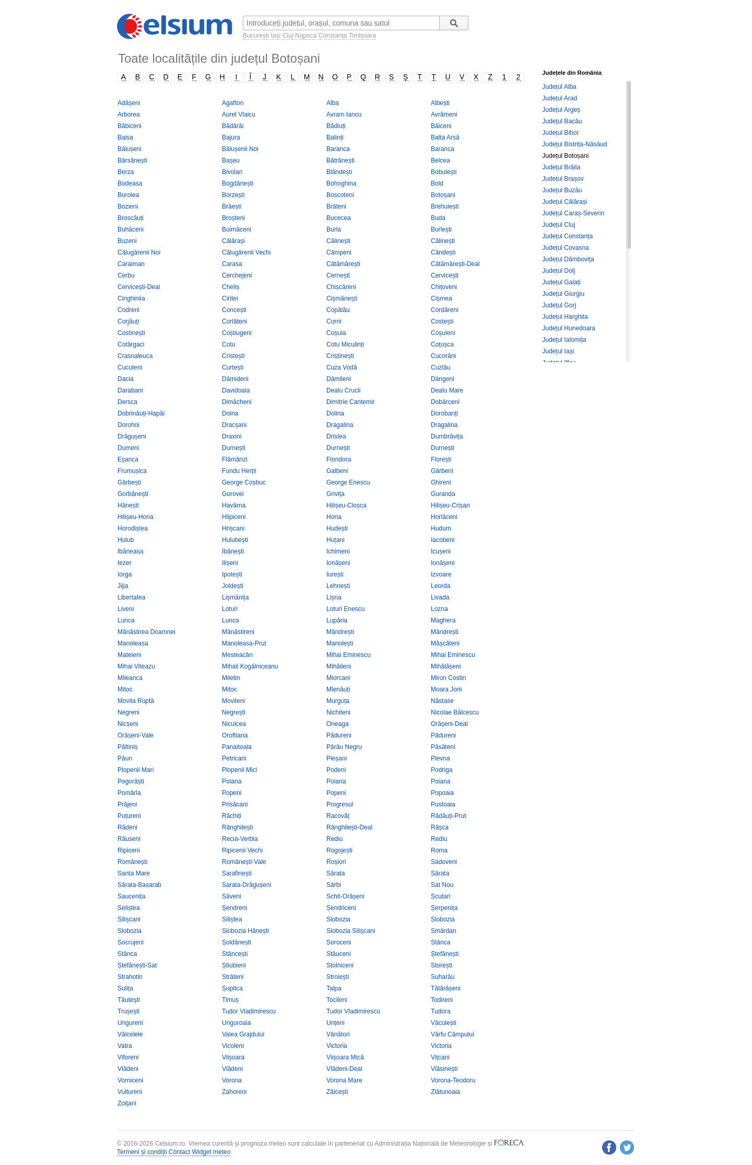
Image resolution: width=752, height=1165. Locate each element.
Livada (440, 597)
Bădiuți (336, 126)
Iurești (335, 574)
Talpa (334, 988)
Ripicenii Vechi (242, 850)
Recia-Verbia (240, 839)
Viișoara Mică (345, 1057)
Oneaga (337, 724)
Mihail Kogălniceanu (250, 666)
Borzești (233, 195)
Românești (132, 862)
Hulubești (235, 540)
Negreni (128, 712)
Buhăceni (131, 229)
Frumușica (132, 471)
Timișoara (362, 35)
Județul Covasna (565, 247)
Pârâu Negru (344, 747)
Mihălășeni (446, 666)
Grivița (335, 494)
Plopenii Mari (136, 770)
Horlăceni (444, 517)
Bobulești (443, 172)
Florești (441, 459)
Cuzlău (440, 367)
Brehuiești (445, 206)
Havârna (233, 505)
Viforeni (128, 1057)
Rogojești (339, 850)
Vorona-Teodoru (453, 1080)
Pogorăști (131, 781)
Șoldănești (236, 942)
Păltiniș (128, 747)
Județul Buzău (562, 190)
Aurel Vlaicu (238, 114)
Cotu (228, 344)
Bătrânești (340, 160)
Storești (441, 965)
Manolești (339, 643)
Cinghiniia (131, 298)
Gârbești (129, 482)
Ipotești (232, 574)
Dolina (335, 413)
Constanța (333, 35)
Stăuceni (338, 954)
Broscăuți (131, 218)
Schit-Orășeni (345, 896)
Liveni (126, 609)
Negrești (233, 712)
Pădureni (338, 735)
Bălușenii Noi (240, 149)
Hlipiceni (233, 517)
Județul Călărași (564, 201)
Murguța (337, 701)
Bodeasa (130, 183)
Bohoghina (341, 183)
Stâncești (235, 954)
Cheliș (230, 287)
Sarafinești (237, 873)
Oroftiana (235, 735)
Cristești (233, 356)
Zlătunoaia (445, 1091)
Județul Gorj (559, 305)
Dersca (127, 402)
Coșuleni (443, 333)
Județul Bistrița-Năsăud (574, 144)
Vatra (125, 1045)
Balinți (335, 137)
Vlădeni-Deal (344, 1068)
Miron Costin (448, 678)
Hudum (441, 528)
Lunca (126, 620)
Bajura (231, 137)
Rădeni (127, 827)
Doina (230, 413)
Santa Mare (134, 873)
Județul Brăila (561, 167)
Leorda (440, 586)
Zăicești (337, 1091)
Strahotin (130, 977)
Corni (334, 321)
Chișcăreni (341, 287)
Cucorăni (443, 356)
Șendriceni (341, 908)
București (256, 35)
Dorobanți (444, 413)
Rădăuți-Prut (448, 816)
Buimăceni (236, 229)
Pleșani (336, 758)
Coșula (336, 333)
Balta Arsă (445, 137)
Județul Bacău (562, 121)
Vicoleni (233, 1045)
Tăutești (129, 999)
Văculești (443, 1022)
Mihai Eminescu (348, 655)
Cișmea (441, 298)
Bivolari (232, 172)
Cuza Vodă (341, 367)
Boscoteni (340, 195)
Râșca (440, 827)
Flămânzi (235, 459)
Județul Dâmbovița (568, 259)
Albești (440, 103)
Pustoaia (443, 804)
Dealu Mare (447, 390)
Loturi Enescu (345, 609)
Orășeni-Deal (449, 724)
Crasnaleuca (135, 356)
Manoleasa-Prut (244, 643)
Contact (179, 1152)
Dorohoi (128, 425)
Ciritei (230, 298)
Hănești (128, 505)
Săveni (231, 896)
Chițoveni (444, 287)
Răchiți (231, 816)
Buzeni (127, 241)
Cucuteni (130, 367)
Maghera (443, 620)
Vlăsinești (444, 1068)
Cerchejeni (237, 275)
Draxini (231, 436)
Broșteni (233, 218)
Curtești (232, 367)
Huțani (335, 540)
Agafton (232, 103)
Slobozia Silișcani (350, 931)
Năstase (442, 701)
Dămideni (235, 379)
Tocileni (336, 999)
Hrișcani (233, 528)
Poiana (231, 781)
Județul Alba (559, 86)
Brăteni (336, 206)
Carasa (232, 264)
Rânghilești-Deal (349, 827)
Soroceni (338, 942)
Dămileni (338, 379)
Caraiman (131, 264)
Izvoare (441, 574)
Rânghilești (237, 827)
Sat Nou (442, 885)
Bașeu (231, 160)
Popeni (231, 793)
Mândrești (340, 632)
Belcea (440, 160)
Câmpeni (338, 252)
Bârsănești (132, 160)
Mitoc (125, 689)
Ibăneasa (130, 551)
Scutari (440, 896)
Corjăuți (128, 321)
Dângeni (442, 379)
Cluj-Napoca (299, 35)
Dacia (126, 379)
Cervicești (445, 275)
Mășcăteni (445, 643)
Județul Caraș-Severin (573, 213)
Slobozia (338, 919)
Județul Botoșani (565, 155)
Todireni (442, 999)
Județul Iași (558, 351)
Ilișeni (230, 563)
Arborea (129, 114)
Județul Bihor (560, 132)
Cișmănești (341, 298)
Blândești (339, 172)
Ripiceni (129, 850)
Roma (439, 850)
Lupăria (336, 620)
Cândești (443, 252)
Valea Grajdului (243, 1034)
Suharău (442, 977)
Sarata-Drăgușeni (246, 885)
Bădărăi (232, 126)
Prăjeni (127, 804)
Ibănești (233, 551)
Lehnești (338, 586)
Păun (125, 758)
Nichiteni (338, 712)
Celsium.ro (170, 1143)
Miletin (231, 678)
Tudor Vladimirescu (249, 1011)
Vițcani (440, 1057)
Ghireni (441, 482)
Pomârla (129, 793)
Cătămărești (343, 264)
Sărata (335, 873)
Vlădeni (128, 1068)
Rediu (334, 839)
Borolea (128, 195)
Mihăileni (338, 666)
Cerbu (126, 275)
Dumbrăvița (447, 436)
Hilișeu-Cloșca (346, 505)
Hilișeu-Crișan (450, 505)
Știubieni (234, 965)
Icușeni (441, 551)
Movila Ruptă (136, 701)
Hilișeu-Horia (136, 517)
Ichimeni (338, 551)
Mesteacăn (237, 655)
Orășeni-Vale (136, 735)
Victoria (336, 1045)
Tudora (441, 1011)
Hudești (337, 528)
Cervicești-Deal (139, 287)
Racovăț (337, 816)
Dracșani (234, 425)
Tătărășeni (446, 988)
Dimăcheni (237, 402)
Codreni (128, 310)
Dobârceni (445, 402)
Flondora (338, 459)
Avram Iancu (343, 114)
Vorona (232, 1080)
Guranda (443, 494)
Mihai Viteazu (136, 666)
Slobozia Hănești (245, 931)
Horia (334, 517)
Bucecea (338, 218)
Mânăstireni (238, 632)
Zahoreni (234, 1091)
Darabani (130, 390)
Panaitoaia (237, 747)
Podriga (441, 770)
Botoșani (443, 195)
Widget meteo (211, 1152)
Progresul (339, 804)
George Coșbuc (244, 482)
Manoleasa (133, 643)
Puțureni (129, 816)
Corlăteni (234, 321)
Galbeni (337, 471)
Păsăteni (443, 747)
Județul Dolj (558, 270)
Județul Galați (561, 282)
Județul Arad (559, 98)
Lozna (439, 609)
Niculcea (234, 724)
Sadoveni (444, 862)
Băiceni (441, 126)
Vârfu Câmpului (452, 1034)
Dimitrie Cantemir (350, 402)
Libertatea (131, 597)
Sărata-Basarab (139, 885)
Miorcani (338, 678)
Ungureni (130, 1022)
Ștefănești (445, 954)
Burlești (441, 229)
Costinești (131, 333)
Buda (438, 218)
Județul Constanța (567, 236)
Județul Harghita (565, 316)
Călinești (338, 241)
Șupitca (232, 988)
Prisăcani (235, 804)
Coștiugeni (237, 333)
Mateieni (129, 655)
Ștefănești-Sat (137, 965)
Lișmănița (235, 597)
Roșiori (336, 862)
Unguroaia (236, 1022)
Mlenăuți (338, 689)
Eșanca (128, 459)
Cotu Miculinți (345, 344)
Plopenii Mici (239, 770)
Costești (442, 321)
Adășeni (129, 103)
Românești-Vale (244, 862)
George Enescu (348, 482)
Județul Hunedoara (568, 328)
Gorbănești (133, 494)
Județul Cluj (558, 224)
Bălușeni (130, 149)
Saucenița (131, 896)
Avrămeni (444, 114)
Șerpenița (444, 908)
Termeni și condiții (142, 1152)
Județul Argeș (561, 109)
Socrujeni (131, 942)
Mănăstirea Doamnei (146, 632)
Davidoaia (236, 390)
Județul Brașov (562, 178)
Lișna (334, 597)
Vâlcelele (130, 1034)
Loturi (230, 609)
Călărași (233, 241)
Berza (126, 172)
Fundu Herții (239, 471)
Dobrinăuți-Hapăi (141, 413)
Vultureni (130, 1091)
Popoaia (442, 793)
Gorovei (233, 494)
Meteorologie (468, 1143)
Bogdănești (237, 183)
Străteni (232, 977)
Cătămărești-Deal (455, 264)
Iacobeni (442, 540)
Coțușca (442, 344)
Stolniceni (340, 965)
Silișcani (129, 919)
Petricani (234, 758)
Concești (234, 310)
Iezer (125, 563)
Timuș (230, 999)
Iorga (125, 574)
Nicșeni (128, 724)
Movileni (233, 701)
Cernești (338, 275)
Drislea (336, 436)
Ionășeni (338, 563)
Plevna (440, 758)
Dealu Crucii (343, 390)
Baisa (125, 137)
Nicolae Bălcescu (455, 712)
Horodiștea (133, 528)
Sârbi (333, 885)
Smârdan (443, 931)
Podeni (336, 770)
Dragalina (339, 425)
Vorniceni (130, 1080)
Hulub (126, 540)
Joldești (232, 586)
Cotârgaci (131, 344)
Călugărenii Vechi (246, 252)
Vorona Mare (344, 1080)
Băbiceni (130, 126)
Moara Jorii (446, 689)
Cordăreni (445, 310)
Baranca (338, 149)
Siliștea (232, 919)
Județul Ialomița (564, 339)
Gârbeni (442, 471)
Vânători (338, 1034)
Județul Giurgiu (563, 293)
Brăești (231, 206)
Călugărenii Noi (139, 252)
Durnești (233, 448)
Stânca (440, 942)
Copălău (338, 310)
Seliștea (129, 908)
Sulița (125, 988)
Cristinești (340, 356)
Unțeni (335, 1022)
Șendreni (234, 908)
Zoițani (127, 1103)
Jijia (123, 586)
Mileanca (130, 678)
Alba (332, 103)
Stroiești (337, 977)
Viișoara (233, 1057)
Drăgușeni (132, 436)
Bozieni (128, 206)
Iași (275, 35)
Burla (333, 229)
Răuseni (129, 839)
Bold (437, 183)
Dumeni (128, 448)
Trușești (128, 1011)
